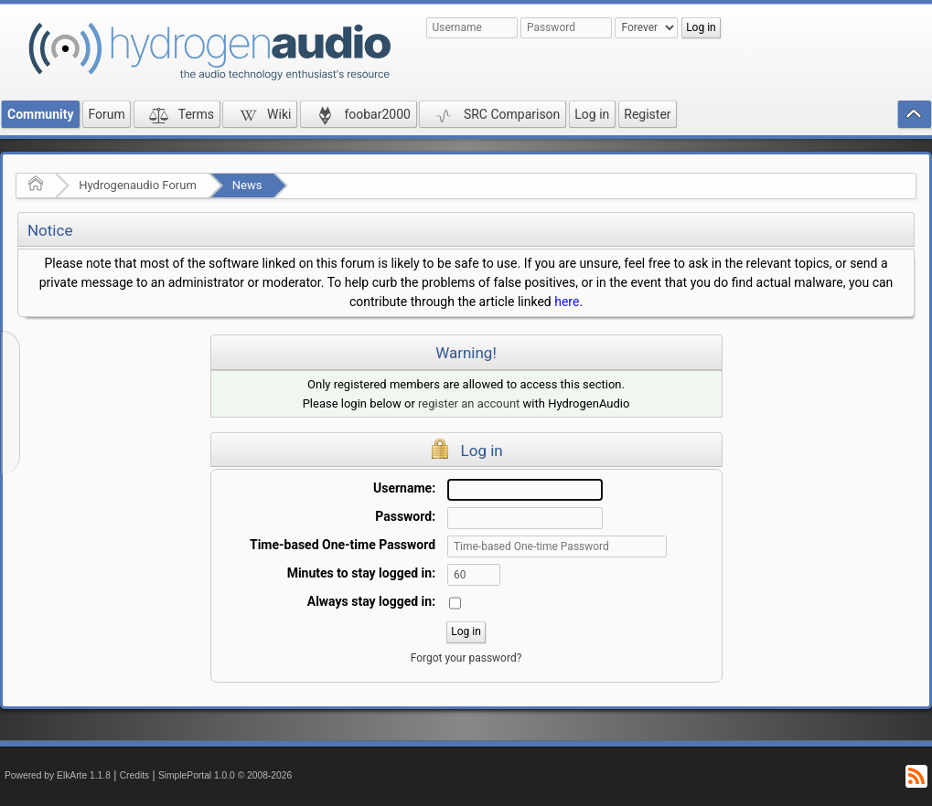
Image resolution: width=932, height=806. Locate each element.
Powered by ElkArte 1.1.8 (58, 775)
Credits (135, 775)
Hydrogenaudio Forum (138, 185)
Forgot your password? (466, 658)
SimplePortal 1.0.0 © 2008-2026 (225, 775)
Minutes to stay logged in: (361, 573)
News (247, 185)
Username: (404, 488)
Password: (405, 516)
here (566, 301)
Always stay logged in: (371, 601)
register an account (469, 403)
